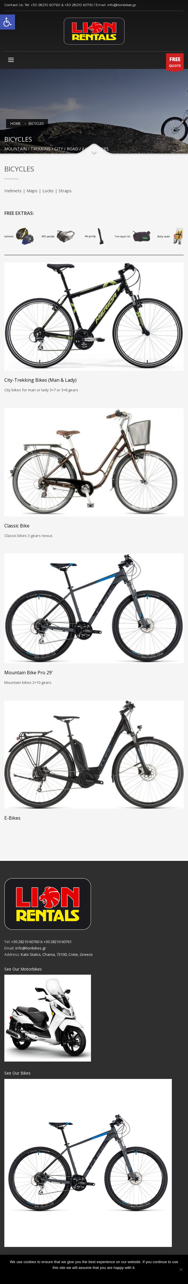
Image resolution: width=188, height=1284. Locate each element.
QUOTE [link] (175, 63)
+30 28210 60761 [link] (78, 5)
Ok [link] (94, 1275)
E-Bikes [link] (12, 818)
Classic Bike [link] (16, 526)
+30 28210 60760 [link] (45, 5)
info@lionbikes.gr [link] (121, 5)
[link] (7, 22)
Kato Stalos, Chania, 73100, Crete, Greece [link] (57, 954)
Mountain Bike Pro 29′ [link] (28, 672)
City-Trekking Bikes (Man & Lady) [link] (40, 380)
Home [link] (15, 123)
